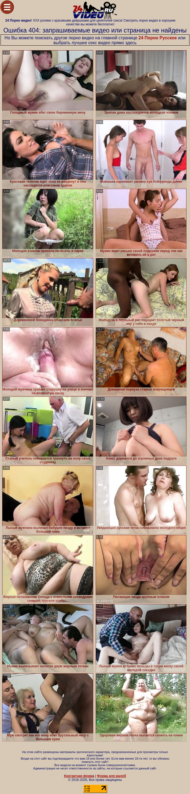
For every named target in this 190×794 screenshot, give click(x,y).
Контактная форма (79, 776)
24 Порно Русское (157, 37)
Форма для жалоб (111, 776)
